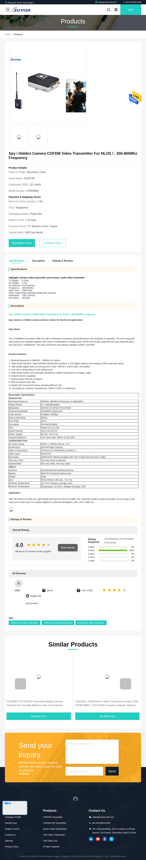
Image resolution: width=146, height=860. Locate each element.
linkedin (91, 839)
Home (8, 34)
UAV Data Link (50, 840)
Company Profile (13, 817)
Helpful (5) (36, 596)
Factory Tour (11, 823)
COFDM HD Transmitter (54, 823)
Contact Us (10, 835)
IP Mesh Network (51, 846)
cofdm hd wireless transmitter (58, 623)
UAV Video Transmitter (54, 835)
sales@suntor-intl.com (106, 2)
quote (131, 9)
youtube (98, 839)
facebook (104, 839)
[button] (20, 683)
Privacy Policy (11, 846)
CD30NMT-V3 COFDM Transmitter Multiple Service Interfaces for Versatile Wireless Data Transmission (35, 703)
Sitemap (9, 840)
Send (112, 771)
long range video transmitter (91, 623)
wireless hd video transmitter (24, 623)
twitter (111, 839)
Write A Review (68, 547)
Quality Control (12, 829)
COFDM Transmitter (53, 817)
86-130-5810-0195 (132, 2)
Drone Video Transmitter (55, 829)
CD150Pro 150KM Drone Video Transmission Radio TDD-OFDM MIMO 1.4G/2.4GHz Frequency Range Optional (107, 703)
